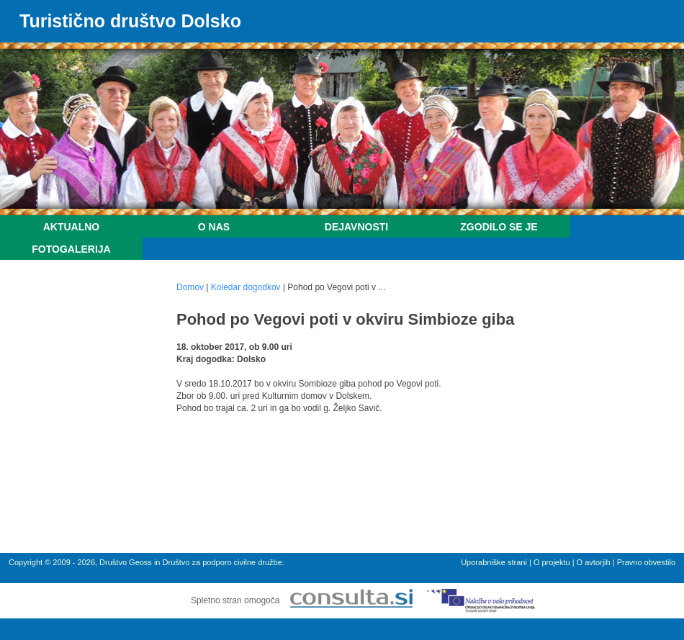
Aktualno (71, 227)
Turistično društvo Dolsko (130, 21)
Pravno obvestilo (646, 562)
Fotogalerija (71, 249)
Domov (190, 287)
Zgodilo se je (498, 227)
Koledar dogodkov (246, 287)
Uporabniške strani (494, 562)
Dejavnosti (356, 227)
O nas (214, 227)
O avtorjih (594, 562)
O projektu (552, 562)
